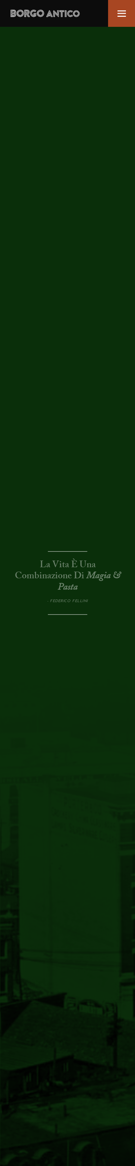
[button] (121, 13)
